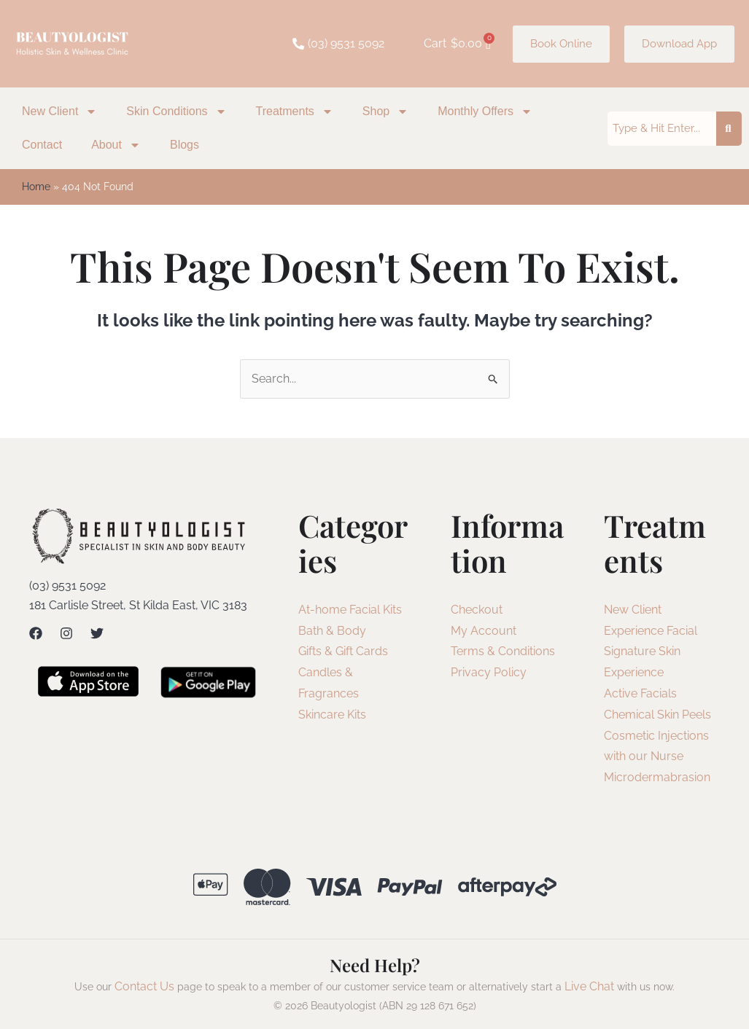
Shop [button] (385, 111)
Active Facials (640, 693)
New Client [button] (59, 111)
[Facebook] (35, 633)
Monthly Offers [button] (485, 111)
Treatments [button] (294, 111)
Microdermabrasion (657, 777)
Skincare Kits (332, 714)
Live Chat (589, 986)
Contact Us (144, 986)
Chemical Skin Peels (657, 714)
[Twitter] (97, 633)
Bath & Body (332, 631)
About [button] (116, 145)
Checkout (476, 610)
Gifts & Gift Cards (343, 651)
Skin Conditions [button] (176, 111)
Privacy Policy (489, 672)
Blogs (184, 144)
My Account (483, 631)
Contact (42, 144)
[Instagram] (66, 633)
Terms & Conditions (503, 651)
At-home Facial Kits (350, 610)
